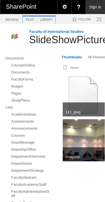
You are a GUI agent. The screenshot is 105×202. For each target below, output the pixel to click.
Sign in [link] (95, 7)
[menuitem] (64, 7)
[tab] (12, 18)
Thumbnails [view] (72, 57)
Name (74, 67)
